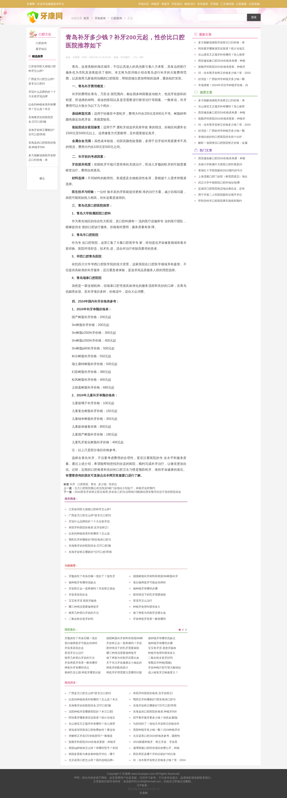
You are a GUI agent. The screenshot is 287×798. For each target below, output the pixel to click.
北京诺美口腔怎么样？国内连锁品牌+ (91, 760)
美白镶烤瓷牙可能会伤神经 (149, 582)
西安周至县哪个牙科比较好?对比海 (154, 754)
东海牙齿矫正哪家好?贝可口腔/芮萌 (90, 551)
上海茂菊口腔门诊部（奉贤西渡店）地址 (222, 176)
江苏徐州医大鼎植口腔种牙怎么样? (90, 509)
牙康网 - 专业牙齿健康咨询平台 (45, 3)
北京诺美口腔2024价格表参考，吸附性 (156, 735)
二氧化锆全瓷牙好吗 (81, 618)
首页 (86, 18)
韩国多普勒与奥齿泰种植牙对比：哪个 (92, 754)
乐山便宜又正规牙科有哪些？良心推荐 (92, 723)
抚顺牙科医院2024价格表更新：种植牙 (92, 741)
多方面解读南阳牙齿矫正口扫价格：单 (221, 42)
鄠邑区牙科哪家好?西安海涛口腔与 (90, 539)
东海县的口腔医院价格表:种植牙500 (155, 711)
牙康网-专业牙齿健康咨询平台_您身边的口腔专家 (46, 17)
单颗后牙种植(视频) (160, 662)
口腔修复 (241, 3)
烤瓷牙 (165, 3)
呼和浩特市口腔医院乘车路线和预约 (220, 200)
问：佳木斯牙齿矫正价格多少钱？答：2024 (159, 760)
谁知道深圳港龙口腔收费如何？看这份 (92, 729)
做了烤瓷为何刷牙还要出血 (149, 612)
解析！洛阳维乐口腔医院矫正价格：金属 (222, 142)
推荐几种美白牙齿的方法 (84, 612)
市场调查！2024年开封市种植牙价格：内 (223, 84)
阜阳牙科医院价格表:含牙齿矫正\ (88, 527)
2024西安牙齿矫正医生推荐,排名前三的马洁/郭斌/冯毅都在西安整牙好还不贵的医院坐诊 (128, 491)
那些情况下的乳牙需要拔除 (149, 594)
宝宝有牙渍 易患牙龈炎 (83, 600)
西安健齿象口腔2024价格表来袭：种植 (221, 60)
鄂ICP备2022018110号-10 (143, 789)
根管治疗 (189, 3)
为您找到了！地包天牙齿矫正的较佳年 (156, 723)
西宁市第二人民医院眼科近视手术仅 (220, 194)
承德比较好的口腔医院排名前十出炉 (220, 136)
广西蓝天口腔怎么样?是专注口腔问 (90, 515)
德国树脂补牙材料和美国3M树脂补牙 (155, 576)
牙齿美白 (176, 3)
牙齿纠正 (143, 3)
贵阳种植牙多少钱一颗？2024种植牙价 (156, 729)
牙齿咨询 (100, 18)
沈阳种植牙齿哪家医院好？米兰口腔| (91, 711)
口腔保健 (254, 3)
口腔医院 (82, 484)
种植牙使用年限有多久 (146, 606)
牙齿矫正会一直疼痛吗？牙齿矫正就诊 (92, 588)
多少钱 (102, 484)
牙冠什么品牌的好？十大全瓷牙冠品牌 (92, 521)
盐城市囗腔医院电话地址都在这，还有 (221, 188)
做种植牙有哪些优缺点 (82, 582)
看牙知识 (41, 48)
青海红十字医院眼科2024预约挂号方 (220, 170)
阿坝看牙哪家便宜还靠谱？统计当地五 (92, 717)
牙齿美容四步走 (78, 594)
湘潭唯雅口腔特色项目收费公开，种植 (156, 747)
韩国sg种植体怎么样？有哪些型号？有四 (93, 747)
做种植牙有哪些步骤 (145, 588)
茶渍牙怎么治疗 (142, 600)
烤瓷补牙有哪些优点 (77, 667)
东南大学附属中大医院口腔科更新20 (220, 164)
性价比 (113, 484)
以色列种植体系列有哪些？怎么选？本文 (93, 533)
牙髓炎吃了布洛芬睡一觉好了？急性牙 (92, 576)
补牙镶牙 (202, 3)
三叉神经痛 (227, 3)
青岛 (93, 484)
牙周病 (214, 3)
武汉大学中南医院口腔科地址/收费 (219, 182)
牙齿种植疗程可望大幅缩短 (164, 667)
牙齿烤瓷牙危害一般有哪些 (149, 618)
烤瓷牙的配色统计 (117, 667)
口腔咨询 (116, 18)
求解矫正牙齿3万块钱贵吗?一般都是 (91, 735)
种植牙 (155, 3)
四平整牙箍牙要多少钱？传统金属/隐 (155, 717)
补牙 (72, 484)
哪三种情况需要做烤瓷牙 (84, 606)
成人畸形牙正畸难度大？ (163, 672)
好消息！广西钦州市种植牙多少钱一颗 (221, 78)
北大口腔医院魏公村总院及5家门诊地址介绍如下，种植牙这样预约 (115, 488)
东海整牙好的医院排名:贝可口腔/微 (90, 545)
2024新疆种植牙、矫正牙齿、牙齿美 (155, 741)
